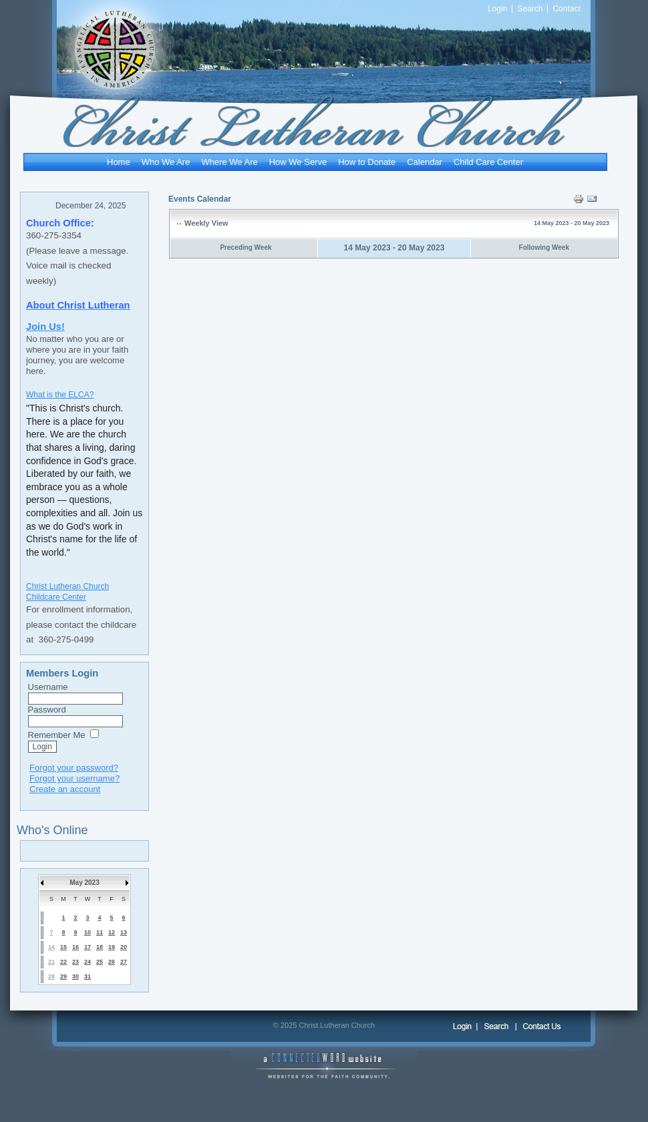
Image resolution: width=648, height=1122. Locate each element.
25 (99, 961)
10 (87, 932)
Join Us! (45, 326)
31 (87, 976)
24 (87, 961)
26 (111, 961)
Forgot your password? (73, 768)
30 (75, 976)
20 (123, 947)
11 (99, 932)
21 (51, 961)
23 (75, 961)
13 (123, 932)
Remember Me (57, 735)
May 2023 (84, 882)
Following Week (544, 247)
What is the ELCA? (60, 394)
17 (87, 947)
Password (47, 710)
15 (63, 947)
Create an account (64, 789)
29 (63, 976)
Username (48, 687)
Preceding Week (245, 247)
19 (111, 947)
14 (51, 947)
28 (51, 976)
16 (75, 947)
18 (99, 947)
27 (123, 961)
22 (63, 961)
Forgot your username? (74, 778)
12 (111, 932)
